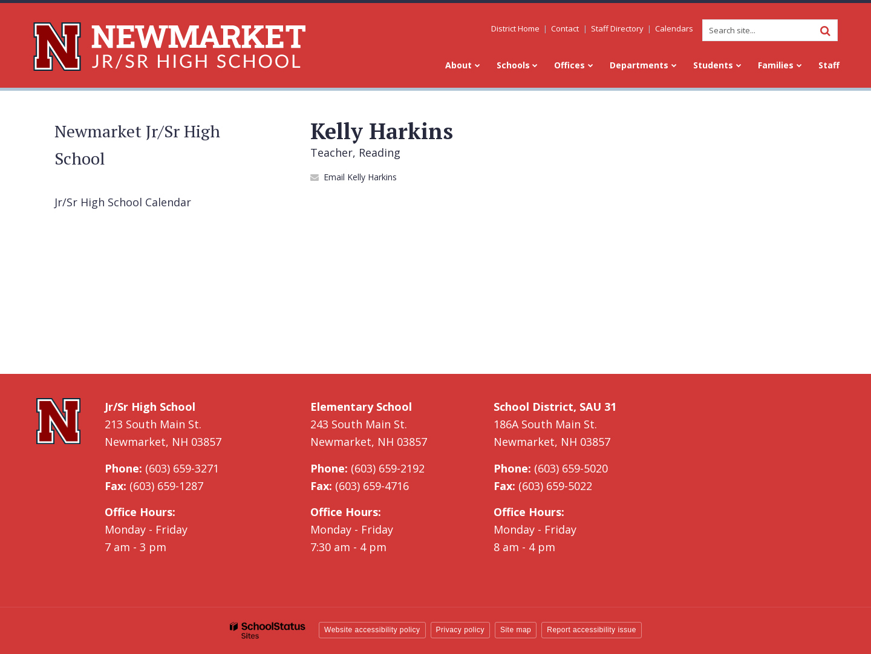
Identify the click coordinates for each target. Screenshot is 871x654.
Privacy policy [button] (460, 630)
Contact (565, 28)
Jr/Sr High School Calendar (122, 202)
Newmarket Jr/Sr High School (137, 144)
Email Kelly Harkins (360, 177)
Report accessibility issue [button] (591, 630)
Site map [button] (515, 630)
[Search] (825, 30)
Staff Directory (617, 28)
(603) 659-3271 (182, 468)
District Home (516, 28)
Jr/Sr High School (150, 406)
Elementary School (361, 406)
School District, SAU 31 (555, 406)
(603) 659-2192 (388, 468)
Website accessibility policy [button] (372, 630)
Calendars (674, 28)
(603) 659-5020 (571, 468)
